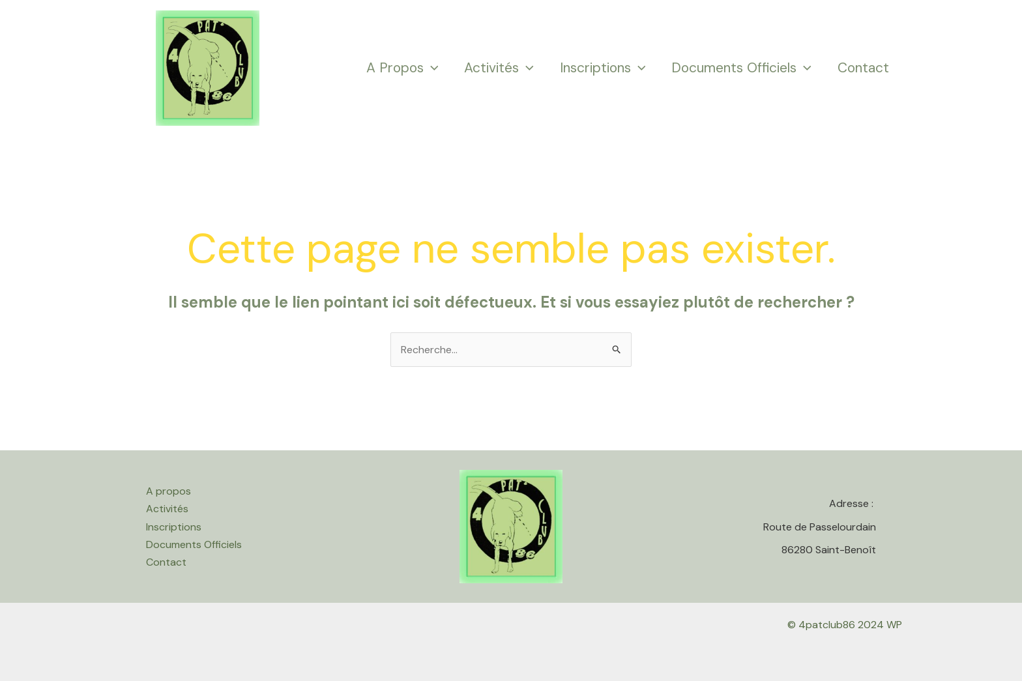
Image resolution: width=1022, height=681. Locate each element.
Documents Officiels (741, 68)
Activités (499, 68)
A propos (402, 68)
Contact (863, 68)
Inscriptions (603, 68)
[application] (431, 68)
